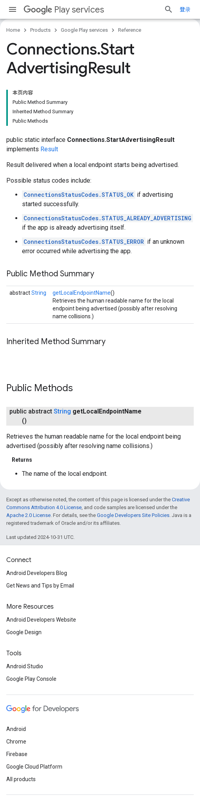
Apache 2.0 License (28, 515)
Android (16, 729)
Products (40, 30)
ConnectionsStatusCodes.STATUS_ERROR (84, 241)
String (38, 293)
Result (49, 149)
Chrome (16, 741)
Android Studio (24, 666)
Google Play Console (31, 679)
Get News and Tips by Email (40, 585)
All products (21, 779)
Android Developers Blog (36, 573)
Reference (129, 30)
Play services (64, 9)
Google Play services (84, 30)
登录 (185, 9)
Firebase (16, 754)
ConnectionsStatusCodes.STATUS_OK (79, 194)
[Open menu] (12, 9)
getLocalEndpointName (82, 293)
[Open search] (168, 9)
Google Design (24, 632)
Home (13, 30)
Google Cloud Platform (34, 767)
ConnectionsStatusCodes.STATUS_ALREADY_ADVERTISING (107, 218)
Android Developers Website (41, 620)
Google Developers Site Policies (133, 515)
